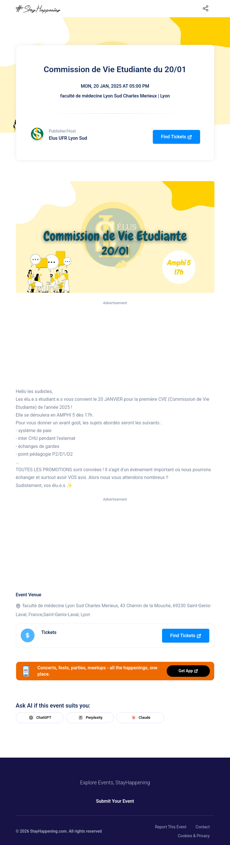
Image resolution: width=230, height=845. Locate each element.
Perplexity (89, 717)
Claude (140, 717)
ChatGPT (39, 717)
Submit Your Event (115, 801)
